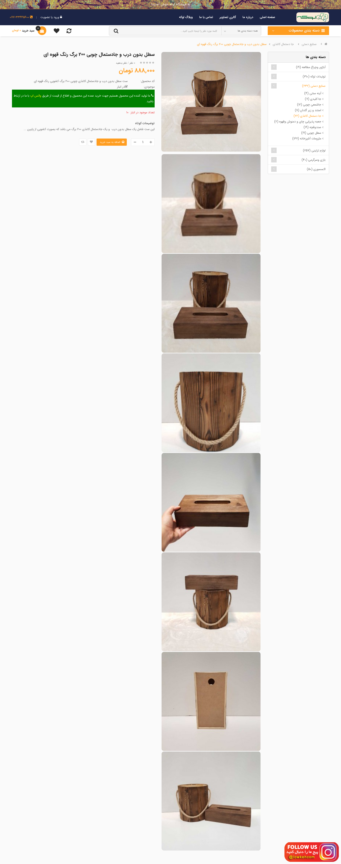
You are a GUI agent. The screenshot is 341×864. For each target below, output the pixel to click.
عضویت (45, 17)
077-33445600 (21, 17)
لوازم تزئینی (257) (314, 150)
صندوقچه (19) (312, 127)
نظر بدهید (121, 63)
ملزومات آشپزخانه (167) (306, 138)
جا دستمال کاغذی (283, 44)
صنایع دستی (309, 44)
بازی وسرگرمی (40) (314, 159)
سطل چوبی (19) (311, 132)
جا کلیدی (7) (313, 99)
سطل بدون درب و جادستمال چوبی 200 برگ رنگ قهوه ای (232, 44)
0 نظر (132, 63)
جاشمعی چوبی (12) (309, 104)
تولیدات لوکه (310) (314, 76)
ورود (56, 17)
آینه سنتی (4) (312, 93)
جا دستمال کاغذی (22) (307, 116)
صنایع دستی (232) (314, 86)
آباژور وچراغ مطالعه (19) (311, 67)
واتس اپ (35, 95)
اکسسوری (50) (316, 169)
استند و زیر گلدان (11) (308, 110)
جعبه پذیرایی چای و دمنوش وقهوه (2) (297, 121)
